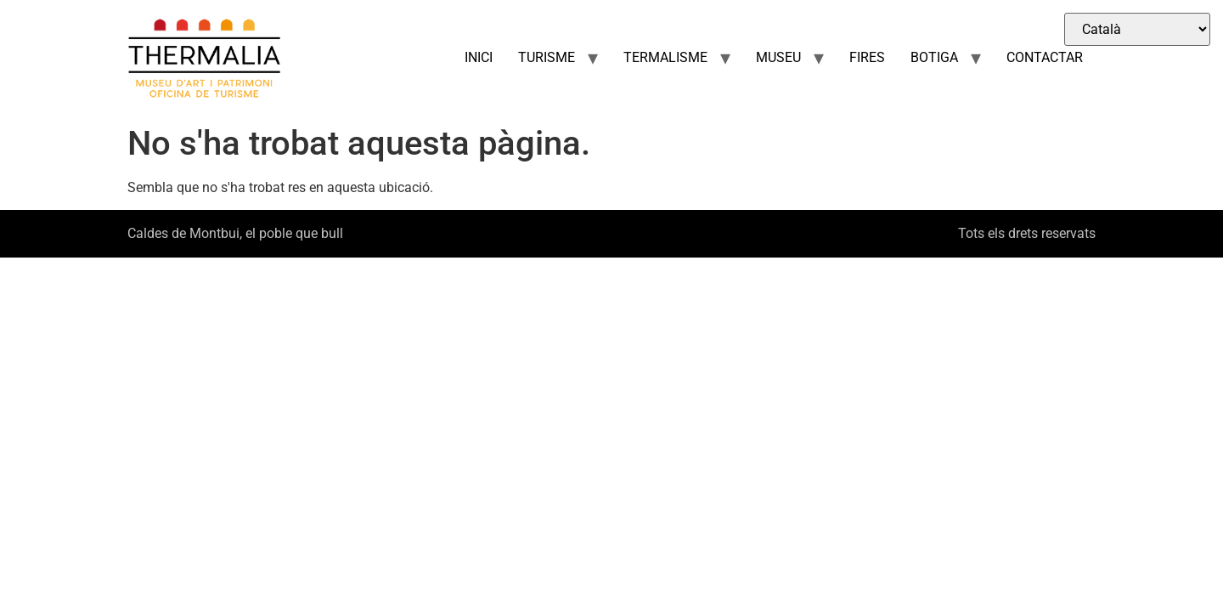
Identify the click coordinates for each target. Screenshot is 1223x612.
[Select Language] (1137, 29)
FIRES (867, 57)
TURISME (546, 57)
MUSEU (778, 57)
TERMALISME (665, 57)
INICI (479, 57)
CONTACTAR (1044, 57)
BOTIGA (934, 57)
